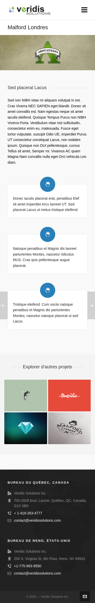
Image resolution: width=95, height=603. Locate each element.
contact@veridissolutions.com (37, 520)
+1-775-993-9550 (27, 566)
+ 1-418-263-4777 (28, 513)
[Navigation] (84, 10)
